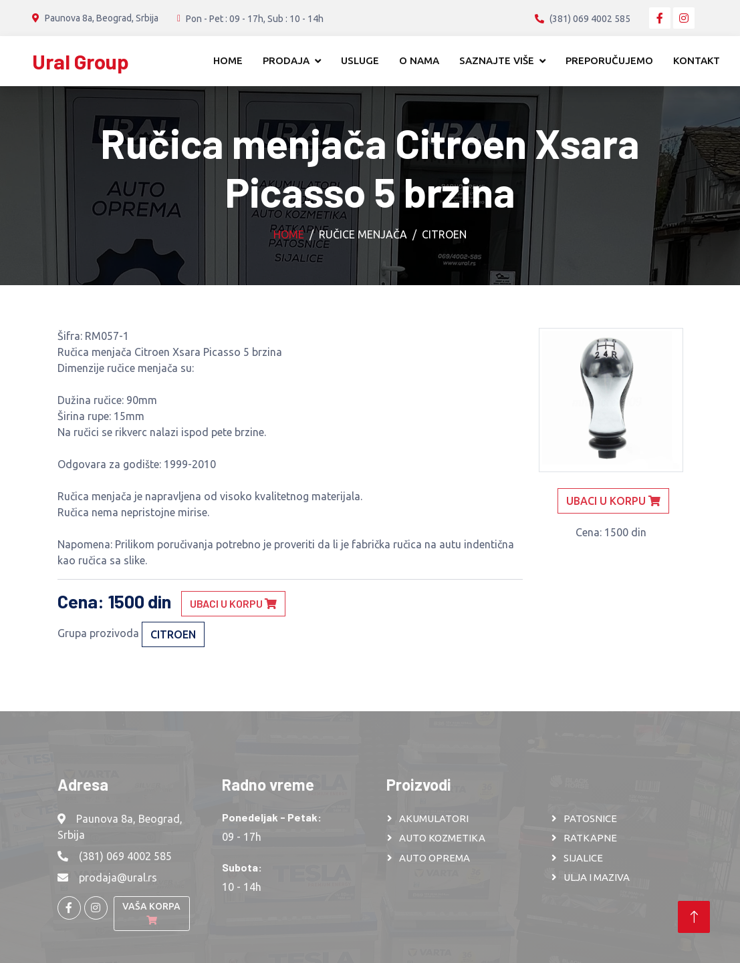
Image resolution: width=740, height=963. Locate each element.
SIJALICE (583, 857)
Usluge (360, 60)
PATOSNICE (590, 818)
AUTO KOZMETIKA (442, 837)
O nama (419, 60)
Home (228, 60)
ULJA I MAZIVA (597, 877)
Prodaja (286, 60)
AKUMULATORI (434, 818)
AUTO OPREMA (434, 857)
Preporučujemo (609, 60)
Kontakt (696, 60)
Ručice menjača (363, 234)
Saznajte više (496, 60)
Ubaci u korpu (233, 603)
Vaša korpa (151, 913)
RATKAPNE (590, 837)
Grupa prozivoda (98, 633)
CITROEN (444, 234)
